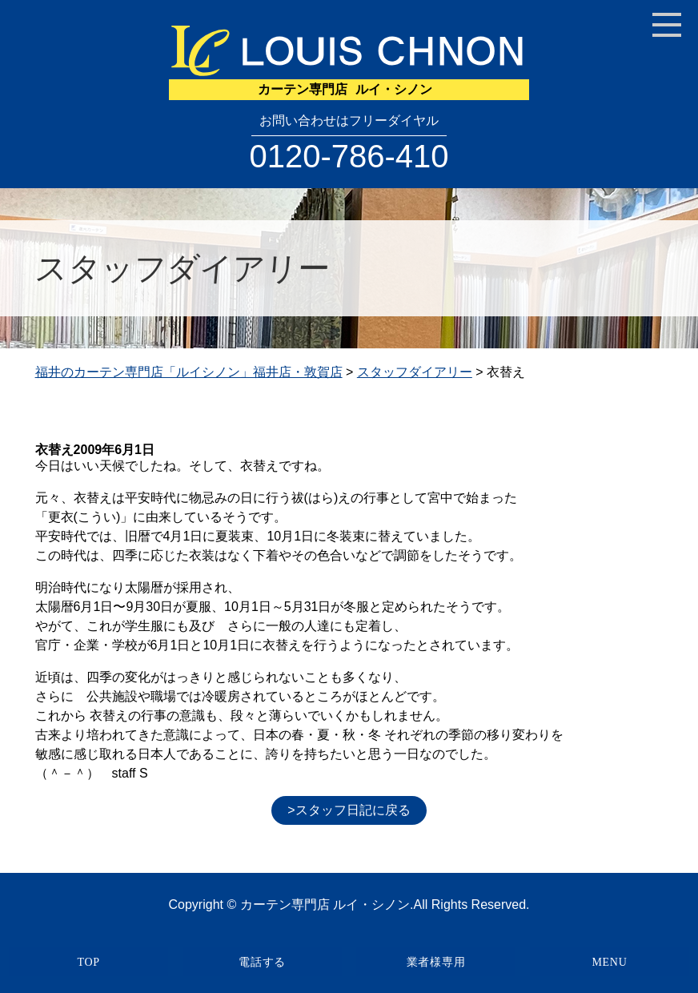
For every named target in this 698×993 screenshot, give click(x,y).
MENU (609, 962)
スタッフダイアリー (414, 372)
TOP (88, 962)
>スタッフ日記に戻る (348, 810)
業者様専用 (436, 962)
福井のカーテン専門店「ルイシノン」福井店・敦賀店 (189, 372)
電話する (262, 962)
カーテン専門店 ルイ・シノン (325, 904)
